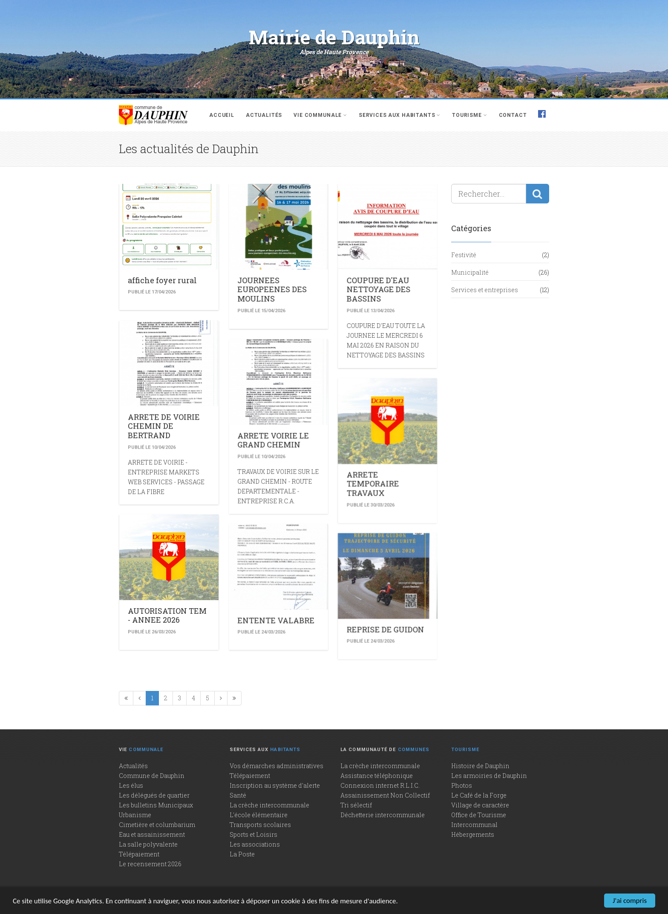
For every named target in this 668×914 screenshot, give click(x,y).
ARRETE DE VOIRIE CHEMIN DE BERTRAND (164, 396)
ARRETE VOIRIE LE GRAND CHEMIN (249, 406)
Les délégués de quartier (154, 795)
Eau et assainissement (152, 834)
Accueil (221, 115)
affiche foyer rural (162, 280)
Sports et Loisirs (253, 834)
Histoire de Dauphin (480, 766)
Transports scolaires (260, 825)
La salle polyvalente (148, 844)
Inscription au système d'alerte (275, 785)
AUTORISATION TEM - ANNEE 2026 (167, 543)
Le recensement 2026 (150, 864)
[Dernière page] (234, 698)
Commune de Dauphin (151, 776)
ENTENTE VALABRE (252, 545)
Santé (238, 795)
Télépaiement (139, 854)
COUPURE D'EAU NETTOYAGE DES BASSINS (331, 289)
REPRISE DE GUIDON (337, 553)
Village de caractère (480, 805)
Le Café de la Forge (479, 795)
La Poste (242, 854)
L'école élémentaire (259, 815)
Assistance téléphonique (376, 776)
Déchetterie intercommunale (382, 815)
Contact (513, 115)
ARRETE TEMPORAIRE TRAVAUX (325, 441)
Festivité (463, 255)
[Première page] (126, 698)
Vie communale (320, 115)
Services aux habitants (400, 115)
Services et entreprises (484, 290)
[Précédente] (139, 698)
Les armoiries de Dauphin (489, 776)
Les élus (131, 785)
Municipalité (470, 272)
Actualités (264, 115)
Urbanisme (135, 815)
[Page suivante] (220, 698)
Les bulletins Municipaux (156, 805)
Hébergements (472, 834)
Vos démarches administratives (276, 766)
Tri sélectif (356, 805)
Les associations (255, 844)
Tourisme (469, 115)
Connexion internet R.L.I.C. (380, 785)
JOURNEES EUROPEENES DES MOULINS (248, 289)
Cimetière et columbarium (157, 825)
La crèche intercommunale (269, 805)
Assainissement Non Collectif (385, 795)
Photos (461, 785)
